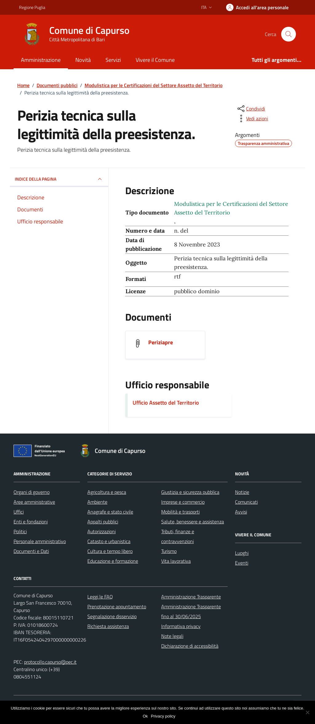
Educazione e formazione (112, 561)
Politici (20, 531)
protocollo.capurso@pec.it (50, 662)
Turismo (169, 551)
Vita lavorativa (176, 561)
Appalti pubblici (102, 521)
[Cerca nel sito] (288, 34)
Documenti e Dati (31, 551)
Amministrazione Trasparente (191, 596)
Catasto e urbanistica (108, 541)
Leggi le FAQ (100, 596)
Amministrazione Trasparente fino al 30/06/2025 (191, 611)
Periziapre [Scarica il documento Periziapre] (160, 342)
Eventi (241, 562)
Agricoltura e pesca (106, 492)
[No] (307, 712)
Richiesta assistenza (108, 626)
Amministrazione (41, 60)
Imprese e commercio (183, 502)
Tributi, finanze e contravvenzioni (177, 536)
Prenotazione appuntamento (116, 606)
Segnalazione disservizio (112, 616)
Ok (145, 716)
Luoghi (242, 553)
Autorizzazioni (101, 531)
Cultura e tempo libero (110, 551)
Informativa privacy (181, 626)
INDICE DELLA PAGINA (59, 179)
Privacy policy (163, 716)
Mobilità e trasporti (180, 511)
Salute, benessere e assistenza (192, 521)
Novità (83, 60)
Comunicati (246, 502)
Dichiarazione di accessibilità (189, 646)
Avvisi (241, 511)
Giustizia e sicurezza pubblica (190, 492)
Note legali (172, 636)
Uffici (19, 511)
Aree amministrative (34, 502)
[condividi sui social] (250, 109)
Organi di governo (32, 492)
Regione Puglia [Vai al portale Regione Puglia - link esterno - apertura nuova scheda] (32, 7)
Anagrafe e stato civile (110, 511)
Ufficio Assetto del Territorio (166, 402)
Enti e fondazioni (31, 521)
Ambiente (97, 502)
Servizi (113, 60)
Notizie (242, 492)
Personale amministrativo (40, 541)
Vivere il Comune (155, 60)
